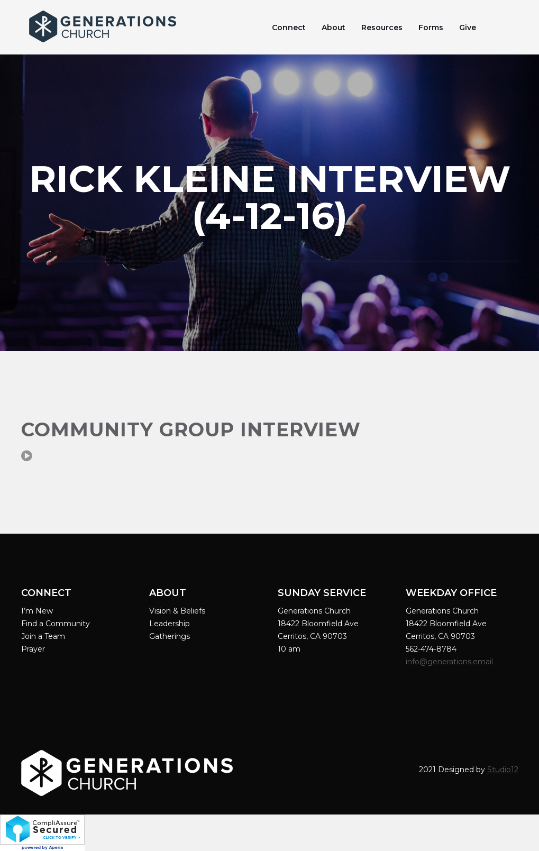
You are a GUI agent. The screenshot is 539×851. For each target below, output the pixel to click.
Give (467, 27)
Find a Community (55, 623)
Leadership (169, 623)
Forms (430, 27)
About (333, 27)
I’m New (37, 611)
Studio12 (502, 769)
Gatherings (169, 636)
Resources (382, 27)
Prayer (33, 649)
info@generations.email (450, 661)
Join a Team (43, 636)
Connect (289, 27)
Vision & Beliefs (177, 611)
